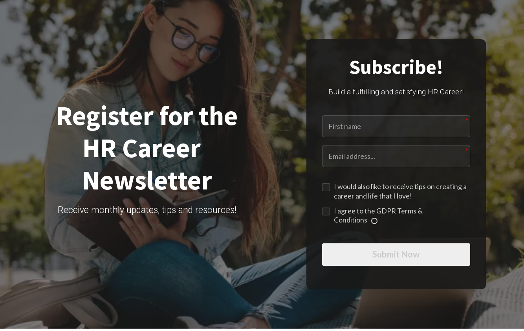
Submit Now (396, 255)
